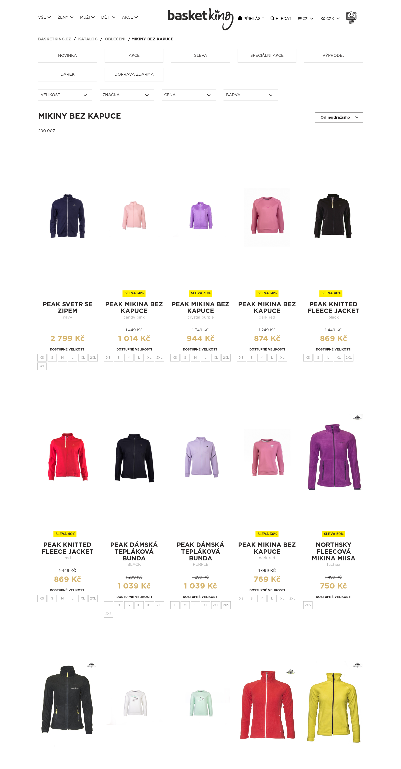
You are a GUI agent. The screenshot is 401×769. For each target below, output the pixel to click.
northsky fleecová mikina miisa (333, 552)
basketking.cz (54, 39)
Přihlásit (253, 19)
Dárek (68, 74)
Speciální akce (267, 56)
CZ (306, 19)
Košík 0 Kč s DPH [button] (353, 14)
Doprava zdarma (134, 74)
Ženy (66, 17)
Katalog (88, 39)
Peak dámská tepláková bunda (134, 552)
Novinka (67, 56)
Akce (130, 17)
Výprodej (333, 56)
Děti (108, 17)
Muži (87, 17)
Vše (44, 17)
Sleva (200, 56)
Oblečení (115, 39)
